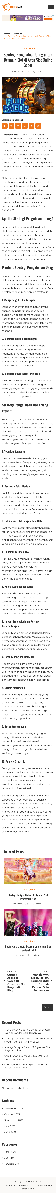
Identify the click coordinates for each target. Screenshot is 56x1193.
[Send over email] (31, 126)
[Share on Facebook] (5, 126)
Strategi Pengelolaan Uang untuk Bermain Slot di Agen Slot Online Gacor (29, 1040)
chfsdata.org (28, 1189)
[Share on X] (11, 126)
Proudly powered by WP (18, 1185)
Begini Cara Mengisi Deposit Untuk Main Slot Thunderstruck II (28, 948)
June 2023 (10, 1131)
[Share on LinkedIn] (25, 126)
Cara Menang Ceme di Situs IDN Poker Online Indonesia (26, 1057)
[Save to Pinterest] (18, 126)
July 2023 (9, 1126)
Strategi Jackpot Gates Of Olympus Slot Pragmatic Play (28, 897)
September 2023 (13, 1120)
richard (39, 71)
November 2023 (13, 1108)
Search (47, 1007)
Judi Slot (28, 48)
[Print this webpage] (38, 126)
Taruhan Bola (12, 1163)
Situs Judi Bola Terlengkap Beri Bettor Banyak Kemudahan (26, 1066)
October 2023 (12, 1114)
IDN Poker (10, 1152)
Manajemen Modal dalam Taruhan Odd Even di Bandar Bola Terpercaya (27, 1031)
